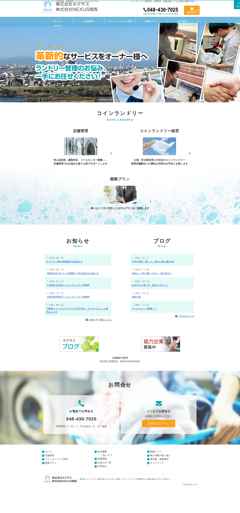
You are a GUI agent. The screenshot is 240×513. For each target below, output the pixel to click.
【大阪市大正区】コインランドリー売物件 (68, 311)
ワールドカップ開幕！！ (144, 335)
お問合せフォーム (158, 450)
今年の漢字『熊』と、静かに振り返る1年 (153, 288)
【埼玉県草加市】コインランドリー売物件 (68, 323)
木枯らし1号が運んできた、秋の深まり (152, 300)
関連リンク (156, 478)
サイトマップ (157, 489)
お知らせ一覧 (104, 489)
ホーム (48, 478)
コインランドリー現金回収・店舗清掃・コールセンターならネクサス (70, 1)
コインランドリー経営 (56, 486)
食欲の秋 (136, 323)
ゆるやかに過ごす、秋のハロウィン (150, 311)
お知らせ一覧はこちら (100, 346)
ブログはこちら (184, 343)
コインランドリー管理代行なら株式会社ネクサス (142, 506)
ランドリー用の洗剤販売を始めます (64, 288)
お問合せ (192, 10)
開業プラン (50, 489)
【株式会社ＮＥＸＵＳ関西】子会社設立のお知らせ (72, 300)
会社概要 (102, 478)
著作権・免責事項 (159, 486)
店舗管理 (49, 482)
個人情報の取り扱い (160, 482)
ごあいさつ (106, 481)
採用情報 (102, 485)
